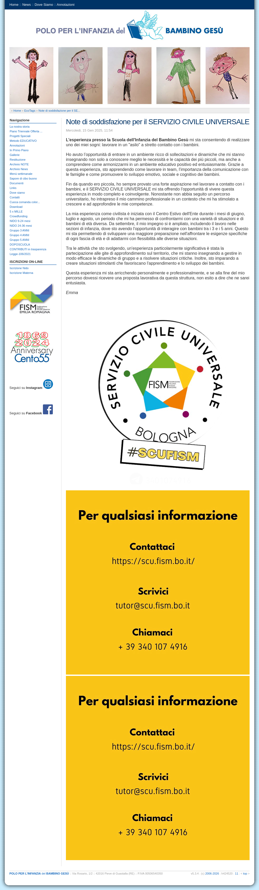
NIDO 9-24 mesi (20, 220)
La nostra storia (20, 126)
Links (13, 187)
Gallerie (15, 154)
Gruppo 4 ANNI (19, 235)
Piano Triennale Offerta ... (26, 131)
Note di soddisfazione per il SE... (59, 110)
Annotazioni (66, 5)
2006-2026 (212, 873)
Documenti (17, 183)
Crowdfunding (18, 216)
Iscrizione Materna (21, 272)
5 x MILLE (16, 211)
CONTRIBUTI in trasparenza (28, 249)
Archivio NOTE (19, 164)
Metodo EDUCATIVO (23, 140)
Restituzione (18, 159)
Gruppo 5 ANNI (19, 239)
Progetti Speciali (20, 136)
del (39, 873)
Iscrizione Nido (19, 268)
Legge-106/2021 (20, 254)
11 (236, 873)
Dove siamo (17, 192)
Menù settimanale (21, 173)
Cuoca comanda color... (25, 202)
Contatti (15, 197)
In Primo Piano (19, 150)
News (26, 5)
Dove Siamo (44, 5)
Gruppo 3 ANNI (19, 230)
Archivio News (19, 169)
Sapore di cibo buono (23, 178)
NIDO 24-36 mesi (21, 225)
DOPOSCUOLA (20, 244)
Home (14, 5)
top (245, 873)
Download (16, 206)
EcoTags (29, 110)
